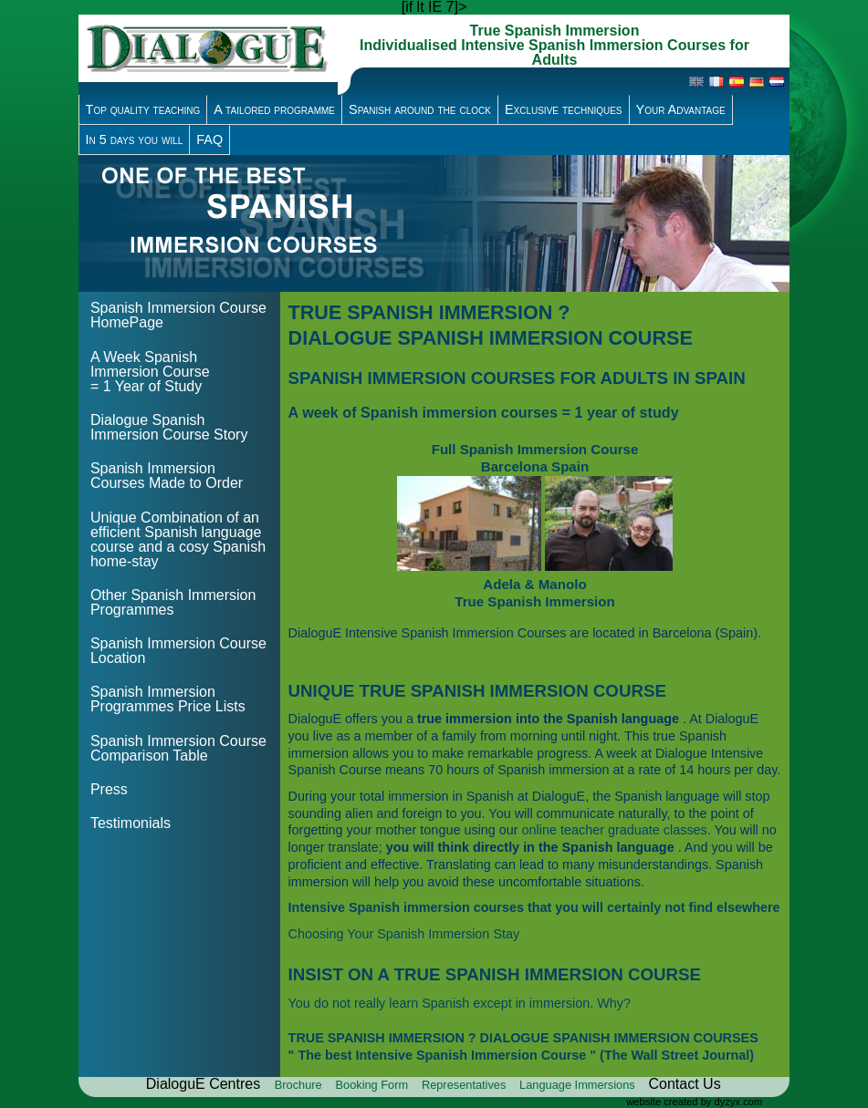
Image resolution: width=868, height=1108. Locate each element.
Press (109, 789)
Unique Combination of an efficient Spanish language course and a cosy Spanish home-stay (178, 539)
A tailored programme (274, 109)
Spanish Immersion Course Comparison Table (178, 748)
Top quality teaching (143, 109)
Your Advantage (681, 109)
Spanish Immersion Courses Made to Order (166, 476)
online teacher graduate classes (614, 830)
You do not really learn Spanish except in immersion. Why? (459, 1003)
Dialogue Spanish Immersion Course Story (169, 427)
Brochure (300, 1085)
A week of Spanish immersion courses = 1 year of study (483, 412)
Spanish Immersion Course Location (178, 651)
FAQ (209, 139)
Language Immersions (578, 1085)
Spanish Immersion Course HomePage (178, 315)
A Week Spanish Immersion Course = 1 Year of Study (150, 371)
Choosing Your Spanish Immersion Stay (404, 934)
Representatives (465, 1085)
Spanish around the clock (420, 109)
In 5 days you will (134, 139)
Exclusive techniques (563, 109)
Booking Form (373, 1085)
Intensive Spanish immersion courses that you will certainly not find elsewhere (534, 907)
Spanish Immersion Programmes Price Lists (168, 699)
